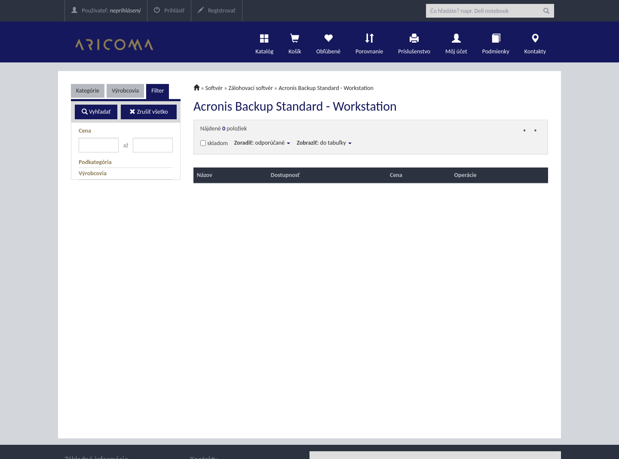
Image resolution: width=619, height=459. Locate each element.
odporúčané (273, 142)
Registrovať (217, 10)
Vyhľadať (96, 111)
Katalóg (264, 41)
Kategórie (87, 90)
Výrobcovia (125, 90)
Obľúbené (328, 41)
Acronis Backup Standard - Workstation (326, 88)
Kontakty (535, 41)
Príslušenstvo (414, 41)
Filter (157, 90)
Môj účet (456, 41)
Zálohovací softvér (251, 88)
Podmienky (495, 41)
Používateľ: (106, 10)
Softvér (214, 88)
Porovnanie (369, 41)
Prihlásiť (169, 10)
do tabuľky (336, 142)
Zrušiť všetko (148, 111)
